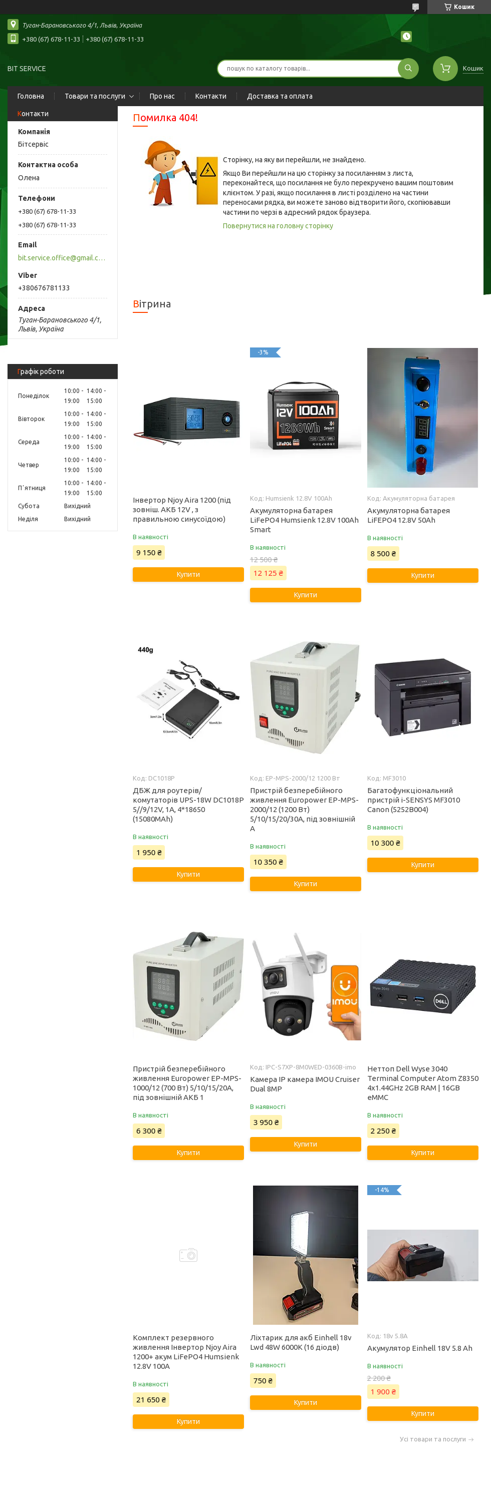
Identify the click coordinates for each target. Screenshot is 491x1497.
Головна (31, 96)
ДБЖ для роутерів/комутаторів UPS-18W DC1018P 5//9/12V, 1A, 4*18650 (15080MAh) (188, 804)
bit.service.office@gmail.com (62, 258)
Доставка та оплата (280, 96)
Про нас (162, 96)
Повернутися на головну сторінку (278, 226)
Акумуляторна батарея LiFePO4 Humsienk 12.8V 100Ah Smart (304, 520)
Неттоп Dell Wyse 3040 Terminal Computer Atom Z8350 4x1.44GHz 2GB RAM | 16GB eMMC (422, 1082)
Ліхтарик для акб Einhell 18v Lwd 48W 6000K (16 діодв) (301, 1342)
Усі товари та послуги (433, 1439)
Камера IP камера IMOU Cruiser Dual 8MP (305, 1084)
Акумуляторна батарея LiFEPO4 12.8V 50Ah (408, 515)
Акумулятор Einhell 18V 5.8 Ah (419, 1348)
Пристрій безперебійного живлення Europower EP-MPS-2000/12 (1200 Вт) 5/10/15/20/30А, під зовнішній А (304, 809)
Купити (188, 574)
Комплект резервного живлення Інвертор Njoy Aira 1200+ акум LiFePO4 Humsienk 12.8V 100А (186, 1351)
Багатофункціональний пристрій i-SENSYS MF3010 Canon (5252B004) (413, 800)
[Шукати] (408, 68)
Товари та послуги (95, 96)
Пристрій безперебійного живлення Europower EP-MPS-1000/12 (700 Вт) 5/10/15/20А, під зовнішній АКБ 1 (187, 1082)
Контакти (210, 96)
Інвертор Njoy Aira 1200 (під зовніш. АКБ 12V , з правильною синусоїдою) (182, 509)
